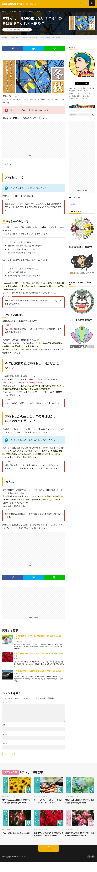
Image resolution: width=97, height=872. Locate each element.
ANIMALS (44, 11)
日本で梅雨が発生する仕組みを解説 (16, 841)
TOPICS (24, 11)
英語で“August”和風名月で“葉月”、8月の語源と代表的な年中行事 (16, 805)
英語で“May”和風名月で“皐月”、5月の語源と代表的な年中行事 (79, 842)
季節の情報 (18, 32)
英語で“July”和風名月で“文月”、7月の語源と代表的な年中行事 (79, 805)
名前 (4, 727)
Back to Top (48, 859)
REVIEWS (13, 11)
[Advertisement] (34, 140)
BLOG (4, 11)
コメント (5, 705)
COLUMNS (55, 11)
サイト (4, 746)
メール (5, 736)
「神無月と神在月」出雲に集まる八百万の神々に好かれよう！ (39, 673)
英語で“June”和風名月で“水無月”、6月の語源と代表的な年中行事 (48, 842)
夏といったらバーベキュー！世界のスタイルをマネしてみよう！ (47, 805)
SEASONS (34, 11)
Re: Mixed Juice (21, 867)
